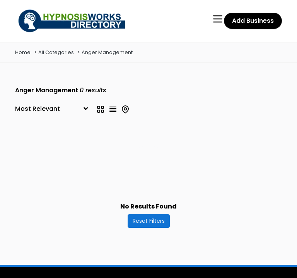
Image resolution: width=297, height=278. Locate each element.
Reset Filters (149, 221)
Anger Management (107, 52)
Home (23, 52)
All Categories (56, 52)
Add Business (253, 20)
